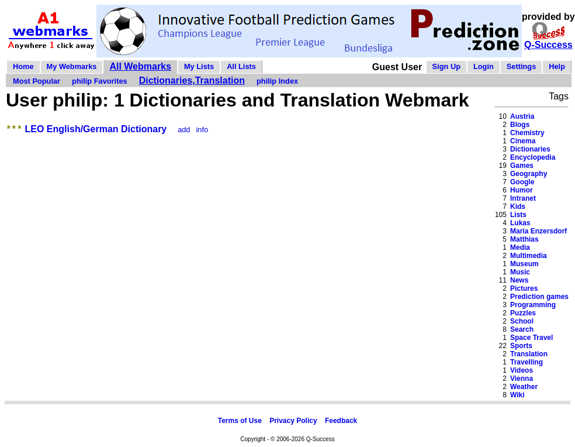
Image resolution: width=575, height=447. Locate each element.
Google (522, 182)
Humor (521, 190)
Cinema (522, 141)
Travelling (526, 362)
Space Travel (531, 337)
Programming (533, 305)
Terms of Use (240, 421)
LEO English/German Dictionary (96, 131)
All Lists (241, 66)
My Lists (199, 66)
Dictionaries (530, 149)
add (184, 131)
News (519, 280)
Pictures (524, 288)
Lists (518, 215)
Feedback (341, 421)
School (522, 321)
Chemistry (527, 133)
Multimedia (528, 256)
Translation (529, 354)
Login (483, 66)
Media (520, 247)
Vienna (521, 378)
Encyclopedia (532, 157)
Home (23, 66)
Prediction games (539, 297)
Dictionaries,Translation (192, 80)
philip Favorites (99, 81)
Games (522, 165)
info (202, 131)
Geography (528, 174)
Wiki (517, 395)
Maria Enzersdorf (538, 231)
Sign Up (446, 66)
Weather (524, 387)
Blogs (519, 125)
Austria (522, 116)
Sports (521, 346)
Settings (521, 66)
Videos (521, 370)
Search (522, 329)
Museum (524, 264)
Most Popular (36, 81)
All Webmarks (140, 66)
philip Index (277, 81)
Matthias (524, 239)
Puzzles (523, 313)
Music (520, 272)
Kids (517, 206)
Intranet (523, 198)
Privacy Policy (293, 421)
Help (557, 66)
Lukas (520, 223)
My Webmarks (72, 66)
